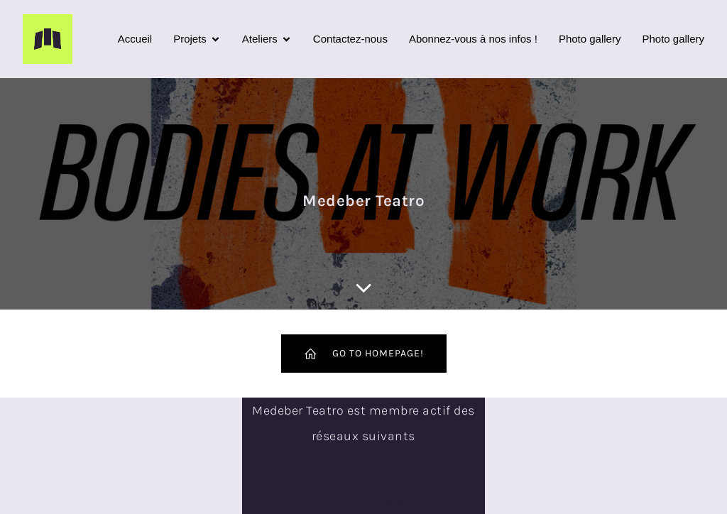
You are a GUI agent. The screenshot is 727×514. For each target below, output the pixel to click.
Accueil (135, 39)
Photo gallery (590, 39)
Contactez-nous (350, 39)
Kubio (428, 501)
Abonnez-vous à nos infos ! (473, 39)
